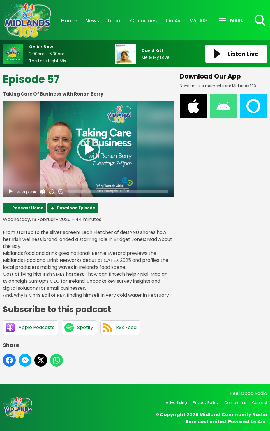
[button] (88, 149)
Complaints (235, 402)
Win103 (198, 20)
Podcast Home (27, 208)
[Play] (10, 192)
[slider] (118, 191)
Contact (259, 402)
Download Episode (76, 208)
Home (69, 20)
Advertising (176, 402)
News (92, 20)
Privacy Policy (205, 402)
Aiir (261, 421)
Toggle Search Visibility (260, 21)
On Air (173, 20)
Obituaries (143, 20)
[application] (88, 149)
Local (114, 20)
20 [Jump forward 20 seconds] (61, 191)
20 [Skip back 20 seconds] (51, 191)
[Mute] (42, 192)
